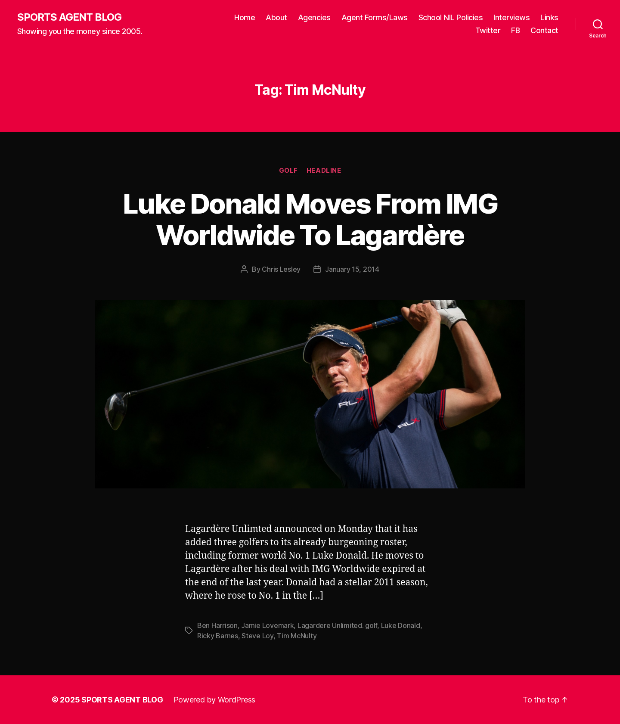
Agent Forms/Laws (374, 17)
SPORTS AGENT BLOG (69, 17)
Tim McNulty (296, 635)
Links (549, 17)
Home (244, 17)
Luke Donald (400, 625)
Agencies (314, 17)
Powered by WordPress (215, 699)
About (276, 17)
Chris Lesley (281, 269)
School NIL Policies (450, 17)
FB (515, 30)
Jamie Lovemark (267, 625)
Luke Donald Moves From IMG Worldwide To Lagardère (310, 219)
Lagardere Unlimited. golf (337, 625)
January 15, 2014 (352, 269)
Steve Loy (257, 635)
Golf (288, 170)
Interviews (511, 17)
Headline (324, 170)
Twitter (488, 30)
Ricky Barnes (217, 635)
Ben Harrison (217, 625)
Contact (544, 30)
